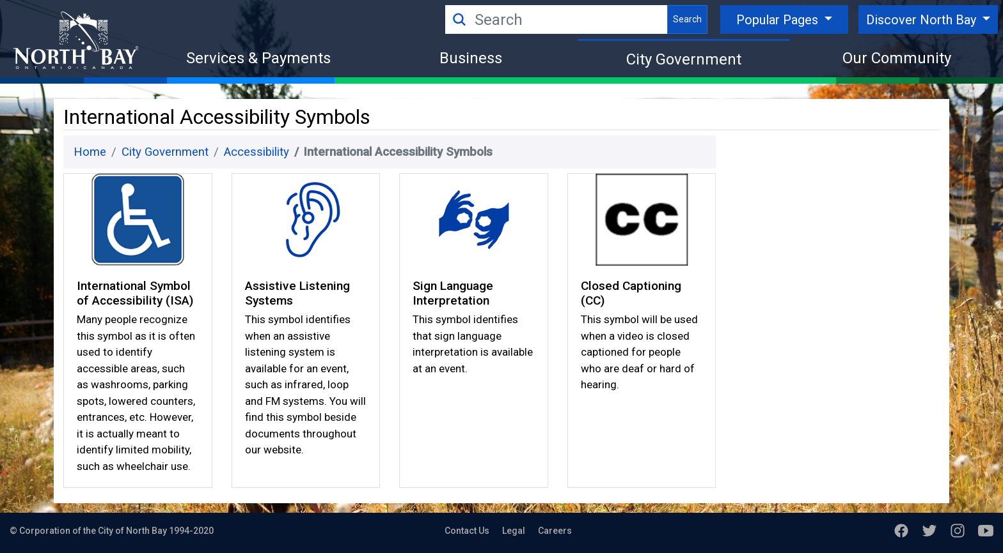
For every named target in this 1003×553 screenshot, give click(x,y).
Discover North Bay (922, 19)
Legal (513, 531)
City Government (683, 59)
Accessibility (256, 152)
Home (90, 152)
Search (687, 19)
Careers (555, 531)
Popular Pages (778, 19)
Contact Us (467, 531)
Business (470, 58)
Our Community (896, 58)
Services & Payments (258, 58)
